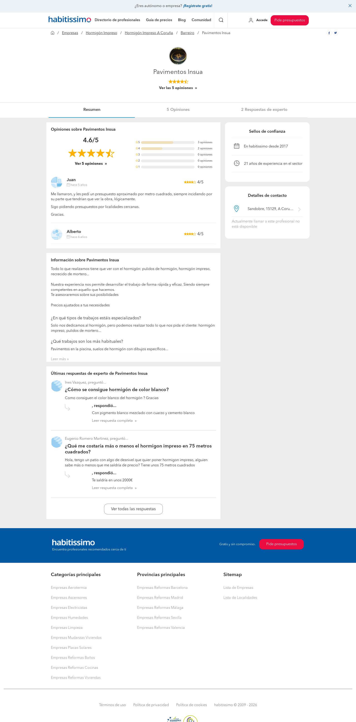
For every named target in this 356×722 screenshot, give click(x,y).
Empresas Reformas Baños (73, 658)
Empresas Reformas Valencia (161, 628)
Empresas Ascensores (69, 598)
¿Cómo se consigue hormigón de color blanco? (117, 389)
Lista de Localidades (240, 598)
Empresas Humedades (69, 618)
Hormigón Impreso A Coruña (149, 33)
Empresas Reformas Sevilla (159, 618)
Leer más (58, 359)
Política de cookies (191, 705)
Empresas (70, 33)
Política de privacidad (151, 705)
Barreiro (187, 33)
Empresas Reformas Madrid (160, 598)
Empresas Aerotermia (69, 588)
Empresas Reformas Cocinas (74, 668)
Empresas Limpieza (67, 628)
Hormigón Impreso (101, 33)
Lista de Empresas (238, 588)
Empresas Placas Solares (71, 648)
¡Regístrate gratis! (197, 6)
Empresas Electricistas (69, 608)
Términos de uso (112, 705)
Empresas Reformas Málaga (160, 608)
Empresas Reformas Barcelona (162, 588)
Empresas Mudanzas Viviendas (76, 638)
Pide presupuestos (289, 20)
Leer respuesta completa (112, 421)
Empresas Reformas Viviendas (76, 678)
